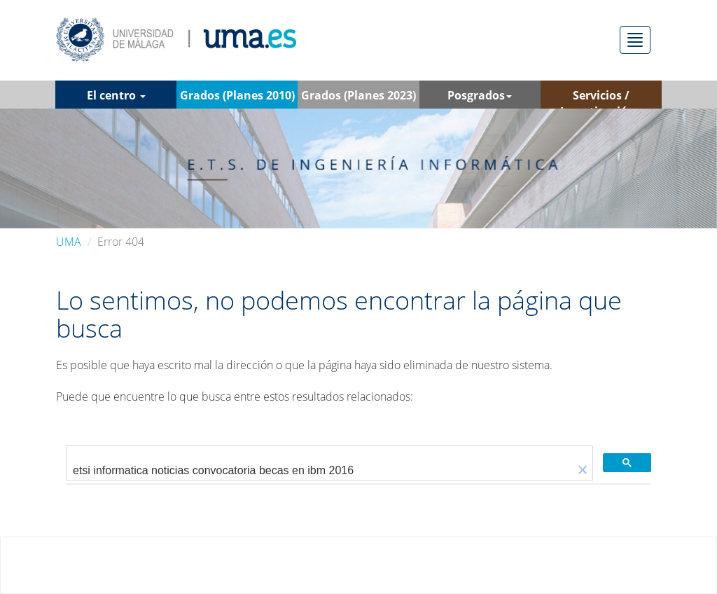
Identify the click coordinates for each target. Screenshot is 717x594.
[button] (582, 470)
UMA (68, 241)
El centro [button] (116, 95)
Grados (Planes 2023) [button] (358, 98)
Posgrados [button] (479, 95)
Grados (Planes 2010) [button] (237, 98)
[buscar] (319, 470)
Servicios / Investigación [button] (601, 98)
